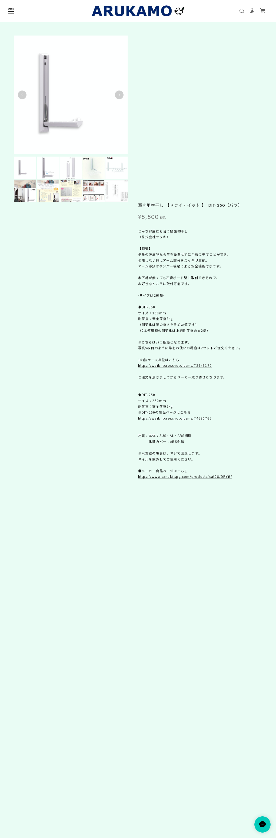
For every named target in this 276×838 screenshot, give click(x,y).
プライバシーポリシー (138, 808)
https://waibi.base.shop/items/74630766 (175, 253)
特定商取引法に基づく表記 (138, 815)
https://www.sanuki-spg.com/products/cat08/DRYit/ (185, 312)
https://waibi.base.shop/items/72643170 (175, 200)
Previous (22, 93)
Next (117, 93)
